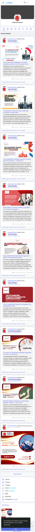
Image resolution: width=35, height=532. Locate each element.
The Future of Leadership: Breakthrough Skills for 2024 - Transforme (17, 353)
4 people (14, 499)
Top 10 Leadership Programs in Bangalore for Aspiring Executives (17, 305)
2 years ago (10, 42)
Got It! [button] (15, 529)
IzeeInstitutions (17, 22)
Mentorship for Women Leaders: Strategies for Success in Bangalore (16, 208)
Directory (31, 526)
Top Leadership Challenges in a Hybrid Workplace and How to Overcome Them (15, 63)
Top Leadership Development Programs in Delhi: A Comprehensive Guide (16, 256)
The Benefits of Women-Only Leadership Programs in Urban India (15, 111)
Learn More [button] (7, 524)
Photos (7, 505)
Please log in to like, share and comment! (13, 82)
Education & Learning (15, 331)
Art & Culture (12, 41)
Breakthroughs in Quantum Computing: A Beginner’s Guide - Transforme (16, 402)
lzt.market (17, 531)
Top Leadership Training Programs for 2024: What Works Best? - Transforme (17, 160)
